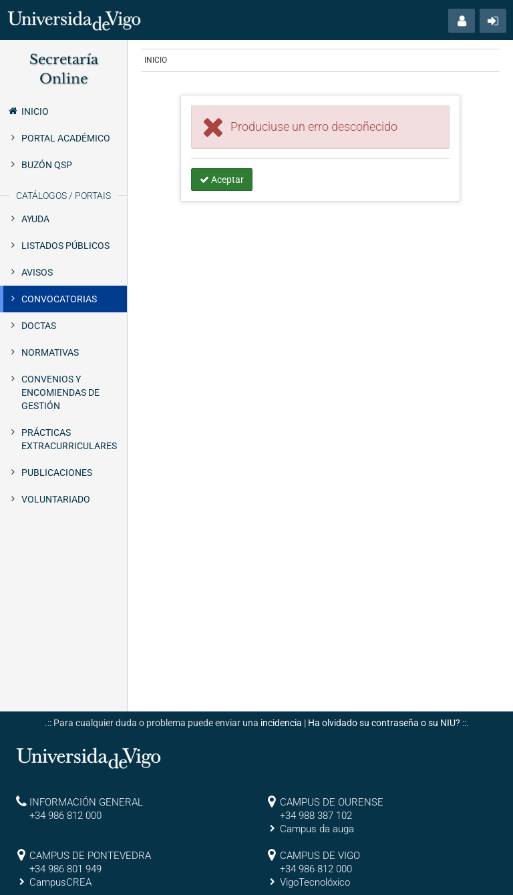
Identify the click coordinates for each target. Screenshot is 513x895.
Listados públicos (65, 245)
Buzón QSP (46, 165)
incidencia (281, 722)
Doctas (38, 325)
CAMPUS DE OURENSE (331, 802)
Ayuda (35, 219)
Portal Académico (65, 138)
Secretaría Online (63, 69)
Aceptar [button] (222, 179)
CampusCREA (60, 882)
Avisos (37, 272)
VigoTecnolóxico (315, 882)
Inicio (28, 110)
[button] (461, 21)
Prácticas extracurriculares (69, 439)
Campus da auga (317, 829)
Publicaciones (56, 472)
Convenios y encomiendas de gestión (60, 392)
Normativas (50, 352)
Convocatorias (59, 299)
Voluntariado (55, 499)
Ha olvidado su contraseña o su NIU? (384, 722)
